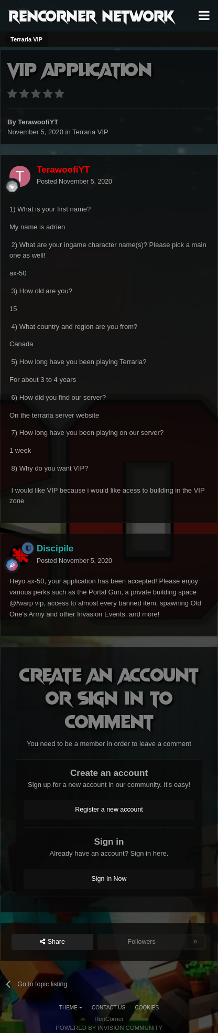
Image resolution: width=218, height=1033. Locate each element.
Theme (70, 1007)
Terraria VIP (90, 132)
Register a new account (109, 809)
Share (52, 942)
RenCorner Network (91, 15)
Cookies (147, 1007)
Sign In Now (109, 878)
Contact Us (108, 1007)
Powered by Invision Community (109, 1028)
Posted (74, 181)
